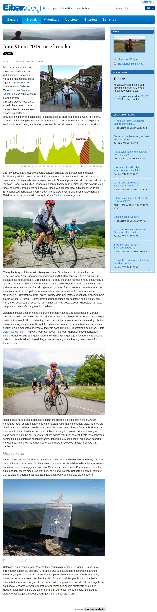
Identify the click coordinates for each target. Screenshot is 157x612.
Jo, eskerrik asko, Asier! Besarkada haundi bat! (127, 184)
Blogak (31, 19)
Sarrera (12, 19)
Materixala (51, 19)
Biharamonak (60, 578)
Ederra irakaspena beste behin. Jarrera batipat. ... (131, 199)
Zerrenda (109, 19)
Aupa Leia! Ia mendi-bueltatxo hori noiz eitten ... (130, 153)
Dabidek (58, 195)
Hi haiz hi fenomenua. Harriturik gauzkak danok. (131, 261)
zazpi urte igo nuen (13, 331)
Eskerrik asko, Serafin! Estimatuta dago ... (126, 246)
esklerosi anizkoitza (95, 609)
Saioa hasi (148, 2)
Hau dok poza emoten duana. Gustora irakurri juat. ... (130, 231)
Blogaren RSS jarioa (129, 59)
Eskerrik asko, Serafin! (126, 216)
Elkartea (90, 19)
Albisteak (72, 19)
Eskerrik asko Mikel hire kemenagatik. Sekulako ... (128, 168)
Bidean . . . (118, 31)
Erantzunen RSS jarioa (130, 63)
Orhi (36, 463)
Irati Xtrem (16, 71)
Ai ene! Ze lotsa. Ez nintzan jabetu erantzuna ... (129, 122)
